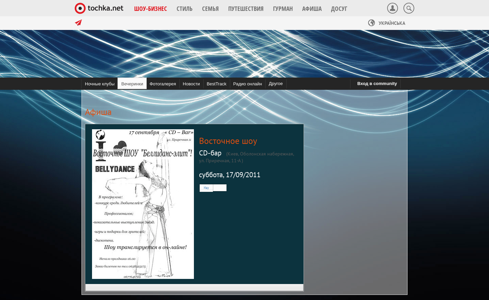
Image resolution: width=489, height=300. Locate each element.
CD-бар (210, 152)
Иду (206, 187)
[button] (150, 8)
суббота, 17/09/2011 (229, 174)
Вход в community (377, 83)
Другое (276, 83)
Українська (386, 23)
